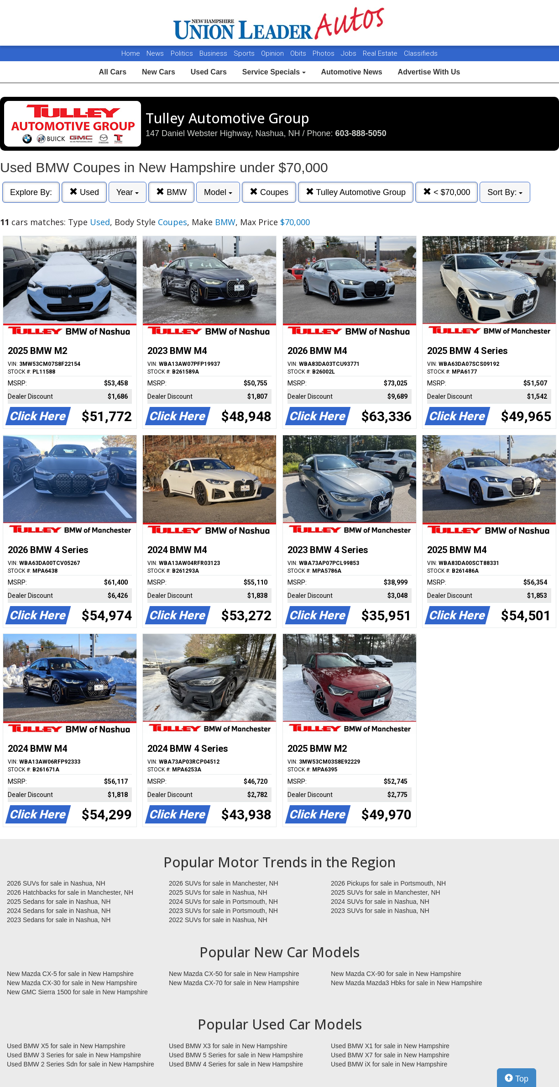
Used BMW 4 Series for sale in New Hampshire (236, 1064)
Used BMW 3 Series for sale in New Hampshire (74, 1055)
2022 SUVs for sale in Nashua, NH (218, 919)
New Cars (158, 72)
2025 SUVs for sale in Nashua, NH (218, 892)
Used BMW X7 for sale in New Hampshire (390, 1055)
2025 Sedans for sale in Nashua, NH (58, 901)
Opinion (273, 53)
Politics (182, 53)
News (155, 53)
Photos (324, 53)
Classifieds (421, 53)
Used (84, 192)
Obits (299, 53)
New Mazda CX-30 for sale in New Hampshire (72, 983)
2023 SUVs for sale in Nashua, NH (380, 910)
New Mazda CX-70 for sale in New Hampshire (234, 983)
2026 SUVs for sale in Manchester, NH (223, 883)
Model (218, 192)
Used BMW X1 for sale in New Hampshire (390, 1046)
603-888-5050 (361, 133)
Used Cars (209, 72)
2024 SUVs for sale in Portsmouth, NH (223, 901)
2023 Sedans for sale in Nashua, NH (58, 919)
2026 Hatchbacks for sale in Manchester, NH (70, 892)
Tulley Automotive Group (356, 192)
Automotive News (351, 72)
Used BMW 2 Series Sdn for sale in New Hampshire (80, 1064)
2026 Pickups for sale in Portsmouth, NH (388, 883)
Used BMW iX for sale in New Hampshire (389, 1064)
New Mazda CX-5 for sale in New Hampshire (70, 973)
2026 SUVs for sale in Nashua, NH (56, 883)
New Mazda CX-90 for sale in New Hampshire (396, 973)
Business (214, 53)
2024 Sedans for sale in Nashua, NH (58, 910)
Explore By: (31, 192)
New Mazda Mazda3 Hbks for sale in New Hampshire (406, 983)
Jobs (349, 53)
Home (130, 53)
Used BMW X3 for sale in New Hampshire (228, 1046)
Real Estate (381, 53)
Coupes (269, 192)
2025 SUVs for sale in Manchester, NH (385, 892)
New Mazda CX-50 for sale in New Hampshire (234, 973)
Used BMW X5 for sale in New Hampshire (66, 1046)
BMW (171, 192)
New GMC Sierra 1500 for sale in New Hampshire (77, 992)
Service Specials (274, 72)
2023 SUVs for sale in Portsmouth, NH (223, 910)
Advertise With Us (429, 72)
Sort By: (504, 192)
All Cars (112, 72)
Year (127, 192)
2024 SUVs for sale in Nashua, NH (380, 901)
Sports (245, 53)
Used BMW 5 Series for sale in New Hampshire (236, 1055)
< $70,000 (446, 192)
